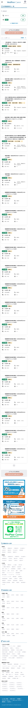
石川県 (12, 607)
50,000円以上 (4, 684)
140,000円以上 (13, 688)
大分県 (22, 633)
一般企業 (18, 668)
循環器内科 (10, 548)
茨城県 (3, 601)
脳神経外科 (4, 558)
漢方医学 (9, 580)
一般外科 (4, 556)
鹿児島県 (8, 635)
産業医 (20, 578)
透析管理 (17, 672)
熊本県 (17, 633)
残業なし (12, 648)
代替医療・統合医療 (6, 582)
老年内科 (20, 564)
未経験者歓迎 (21, 655)
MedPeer (9, 701)
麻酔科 (3, 572)
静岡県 (8, 614)
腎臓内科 (9, 564)
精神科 (10, 578)
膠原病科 (9, 552)
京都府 (8, 618)
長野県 (3, 609)
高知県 (17, 629)
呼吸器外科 (17, 556)
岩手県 (12, 595)
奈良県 (22, 618)
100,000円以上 (19, 686)
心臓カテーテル (18, 676)
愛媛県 (12, 629)
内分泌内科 (15, 550)
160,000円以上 (20, 688)
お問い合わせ (12, 698)
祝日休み (17, 648)
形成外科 (21, 558)
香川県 (8, 629)
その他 (3, 584)
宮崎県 (3, 635)
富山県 (8, 607)
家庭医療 (21, 550)
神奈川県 (8, 603)
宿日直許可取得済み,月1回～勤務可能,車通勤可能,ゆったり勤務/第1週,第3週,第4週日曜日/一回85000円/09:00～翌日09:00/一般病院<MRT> (15, 137)
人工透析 (15, 564)
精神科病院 (16, 664)
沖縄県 (13, 635)
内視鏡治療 (11, 676)
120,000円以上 (5, 688)
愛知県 (12, 614)
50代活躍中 (4, 657)
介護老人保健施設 (5, 668)
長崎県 (12, 633)
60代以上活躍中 (12, 657)
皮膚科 (21, 570)
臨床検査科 (23, 582)
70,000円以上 (19, 684)
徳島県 (3, 629)
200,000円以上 (13, 690)
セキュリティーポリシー (17, 700)
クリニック (22, 664)
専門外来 (16, 674)
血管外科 (21, 560)
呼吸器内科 (16, 548)
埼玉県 (17, 601)
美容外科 (21, 580)
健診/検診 (11, 652)
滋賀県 (3, 618)
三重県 (17, 614)
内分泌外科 (4, 560)
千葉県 (22, 601)
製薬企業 (13, 668)
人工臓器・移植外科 (6, 566)
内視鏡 (18, 653)
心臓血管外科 (10, 556)
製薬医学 (4, 580)
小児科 (24, 568)
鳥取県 (3, 624)
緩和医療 (14, 576)
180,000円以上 (5, 690)
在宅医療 (4, 564)
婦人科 (12, 570)
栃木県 (8, 601)
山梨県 (22, 607)
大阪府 (12, 618)
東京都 (3, 603)
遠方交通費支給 (5, 648)
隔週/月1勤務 (4, 652)
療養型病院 (10, 664)
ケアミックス (14, 666)
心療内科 (15, 578)
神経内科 (9, 550)
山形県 (3, 597)
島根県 (8, 624)
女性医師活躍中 (5, 655)
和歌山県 (4, 620)
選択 (23, 15)
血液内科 (4, 550)
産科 (8, 570)
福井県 (17, 607)
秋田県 (22, 595)
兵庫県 (17, 618)
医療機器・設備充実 (6, 653)
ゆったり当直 (17, 652)
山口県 (22, 624)
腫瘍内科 (15, 552)
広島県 (17, 624)
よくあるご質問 (5, 698)
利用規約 (19, 698)
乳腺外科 (10, 560)
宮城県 (17, 595)
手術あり (13, 653)
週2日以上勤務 (19, 650)
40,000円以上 (19, 682)
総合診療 (19, 566)
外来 (3, 672)
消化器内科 (22, 548)
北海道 (3, 595)
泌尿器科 (19, 568)
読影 (12, 672)
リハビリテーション (6, 666)
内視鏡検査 (4, 676)
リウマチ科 (18, 574)
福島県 (8, 597)
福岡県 (3, 633)
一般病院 (4, 664)
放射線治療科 (4, 578)
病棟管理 (7, 672)
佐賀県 (8, 633)
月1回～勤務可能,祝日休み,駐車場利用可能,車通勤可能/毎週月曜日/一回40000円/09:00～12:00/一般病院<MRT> (15, 99)
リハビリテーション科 (6, 576)
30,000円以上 (12, 682)
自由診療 (4, 678)
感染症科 (4, 552)
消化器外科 (23, 556)
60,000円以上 (12, 684)
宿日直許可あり (20, 657)
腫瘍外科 (13, 566)
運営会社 (3, 701)
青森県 (8, 595)
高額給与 (4, 646)
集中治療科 (4, 574)
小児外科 (10, 558)
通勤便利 (19, 646)
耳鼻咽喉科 (13, 568)
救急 (21, 672)
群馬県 (12, 601)
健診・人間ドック (5, 568)
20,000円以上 (4, 682)
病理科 (13, 582)
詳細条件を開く (14, 23)
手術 (24, 676)
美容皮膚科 (15, 580)
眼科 (17, 570)
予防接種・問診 (15, 678)
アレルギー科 (11, 574)
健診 (20, 666)
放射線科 (20, 576)
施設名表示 (4, 659)
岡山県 (12, 624)
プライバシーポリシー (6, 700)
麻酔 (3, 674)
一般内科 (4, 548)
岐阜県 (3, 614)
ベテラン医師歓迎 (13, 655)
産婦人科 (4, 570)
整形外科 (15, 558)
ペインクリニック (10, 572)
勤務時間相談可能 (5, 650)
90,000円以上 (12, 686)
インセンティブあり (11, 646)
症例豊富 (24, 652)
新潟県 (3, 607)
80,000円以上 (4, 686)
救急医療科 (18, 572)
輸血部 (18, 582)
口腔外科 (15, 560)
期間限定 (13, 650)
